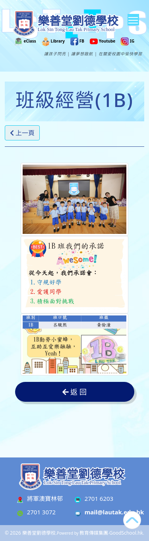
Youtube (102, 41)
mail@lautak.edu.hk (114, 512)
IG (127, 41)
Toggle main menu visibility (133, 18)
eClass (25, 41)
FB (77, 41)
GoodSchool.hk (126, 532)
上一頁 (22, 132)
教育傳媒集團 (93, 532)
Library (53, 41)
